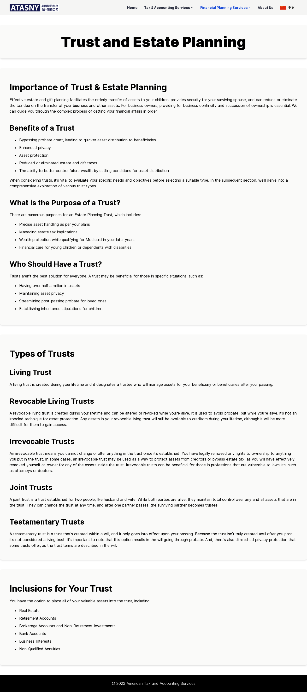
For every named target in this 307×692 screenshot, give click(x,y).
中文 (287, 8)
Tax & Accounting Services (169, 8)
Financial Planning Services (225, 8)
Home (132, 8)
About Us (265, 8)
